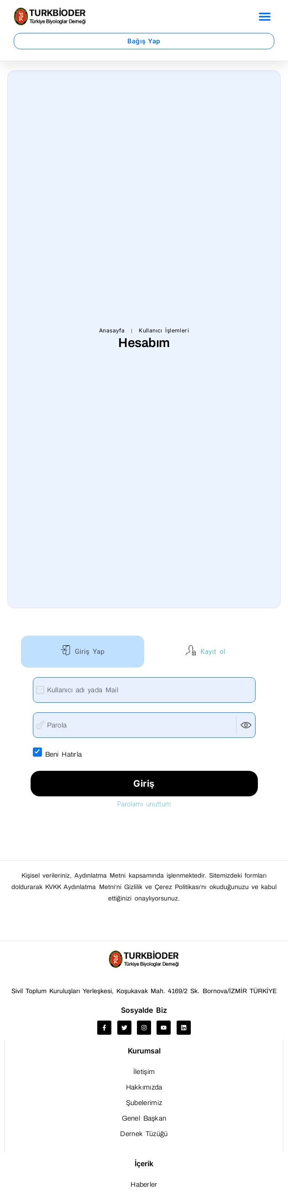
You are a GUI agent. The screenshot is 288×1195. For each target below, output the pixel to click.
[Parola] (144, 725)
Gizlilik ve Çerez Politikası (162, 887)
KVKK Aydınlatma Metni (80, 887)
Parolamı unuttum (144, 804)
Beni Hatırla (69, 753)
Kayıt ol (211, 652)
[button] (264, 16)
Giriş (144, 783)
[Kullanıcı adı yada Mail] (144, 690)
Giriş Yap (88, 652)
